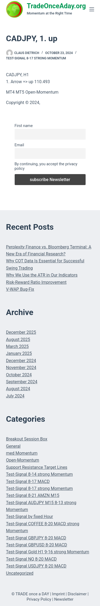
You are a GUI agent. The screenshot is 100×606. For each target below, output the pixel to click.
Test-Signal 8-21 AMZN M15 (32, 495)
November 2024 (21, 367)
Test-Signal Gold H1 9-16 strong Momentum (47, 551)
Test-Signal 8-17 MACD (28, 481)
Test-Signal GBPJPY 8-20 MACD (36, 537)
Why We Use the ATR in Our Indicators (42, 275)
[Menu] (91, 9)
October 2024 (19, 374)
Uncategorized (20, 573)
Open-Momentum (22, 460)
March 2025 (17, 346)
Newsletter (63, 599)
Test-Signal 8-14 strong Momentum (39, 474)
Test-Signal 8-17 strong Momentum (36, 58)
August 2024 (18, 388)
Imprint (58, 594)
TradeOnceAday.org (56, 6)
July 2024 (15, 395)
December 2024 (21, 360)
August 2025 (18, 339)
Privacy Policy (39, 599)
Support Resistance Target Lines (36, 467)
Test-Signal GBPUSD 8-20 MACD (36, 544)
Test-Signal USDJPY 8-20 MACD (36, 566)
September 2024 (22, 381)
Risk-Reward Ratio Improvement (36, 282)
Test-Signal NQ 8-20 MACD (31, 559)
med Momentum (22, 453)
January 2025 (19, 353)
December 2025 (21, 332)
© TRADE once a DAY (30, 594)
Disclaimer (77, 594)
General (13, 446)
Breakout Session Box (26, 439)
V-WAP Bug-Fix (20, 289)
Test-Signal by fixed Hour (29, 516)
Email (19, 145)
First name (24, 126)
